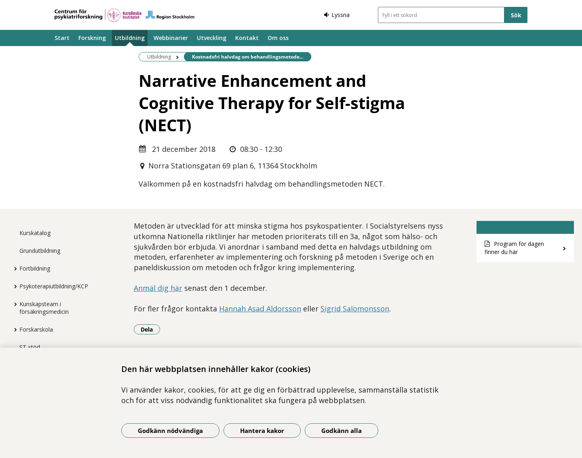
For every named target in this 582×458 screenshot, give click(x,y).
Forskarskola (36, 329)
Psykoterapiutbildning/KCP (53, 286)
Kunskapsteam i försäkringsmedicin (44, 307)
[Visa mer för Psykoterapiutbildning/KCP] (13, 286)
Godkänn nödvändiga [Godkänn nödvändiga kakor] (170, 430)
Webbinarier (171, 38)
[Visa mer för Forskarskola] (13, 329)
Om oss (278, 38)
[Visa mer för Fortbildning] (13, 268)
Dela (150, 329)
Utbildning (130, 38)
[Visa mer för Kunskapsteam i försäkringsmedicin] (13, 304)
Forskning (92, 38)
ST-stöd (29, 347)
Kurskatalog (35, 233)
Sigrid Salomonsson (355, 308)
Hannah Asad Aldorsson (260, 308)
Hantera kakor (262, 430)
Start (62, 38)
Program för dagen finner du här (514, 248)
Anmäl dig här (158, 288)
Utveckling (211, 38)
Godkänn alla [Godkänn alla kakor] (341, 430)
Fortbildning (34, 268)
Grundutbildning (39, 250)
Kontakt (247, 38)
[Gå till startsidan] (124, 15)
